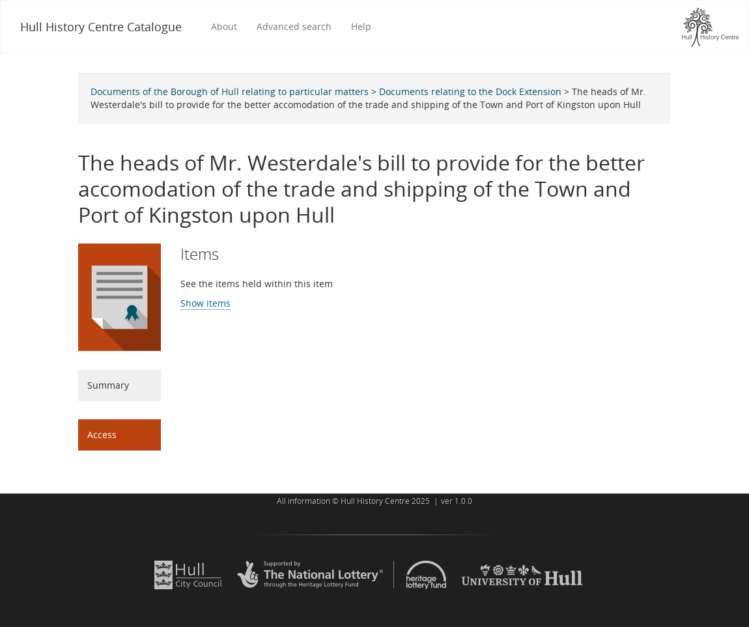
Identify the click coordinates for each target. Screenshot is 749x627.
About (224, 26)
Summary (108, 385)
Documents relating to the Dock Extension (470, 91)
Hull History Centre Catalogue (101, 27)
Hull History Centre (375, 501)
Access (102, 434)
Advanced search (294, 26)
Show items (205, 303)
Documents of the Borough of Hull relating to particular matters (230, 91)
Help (361, 26)
